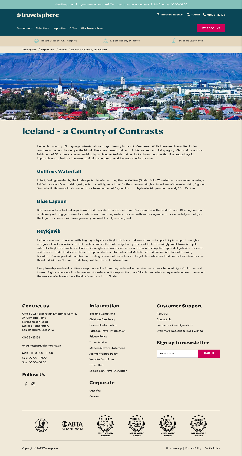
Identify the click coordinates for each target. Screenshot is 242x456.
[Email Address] (177, 354)
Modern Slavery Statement (107, 348)
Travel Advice (98, 342)
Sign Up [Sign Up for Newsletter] (209, 353)
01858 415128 (31, 337)
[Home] (38, 14)
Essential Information (103, 325)
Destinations (24, 28)
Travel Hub (96, 365)
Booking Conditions (102, 313)
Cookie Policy (212, 448)
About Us (163, 313)
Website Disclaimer (101, 359)
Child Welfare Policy (102, 319)
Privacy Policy (98, 336)
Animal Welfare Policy (103, 353)
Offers (73, 28)
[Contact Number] (214, 14)
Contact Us (164, 319)
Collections (42, 28)
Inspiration (59, 28)
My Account (211, 28)
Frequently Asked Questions (175, 325)
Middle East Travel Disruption (108, 371)
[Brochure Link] (170, 14)
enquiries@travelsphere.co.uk (41, 345)
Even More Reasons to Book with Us (180, 331)
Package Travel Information (107, 331)
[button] (193, 14)
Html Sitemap (174, 448)
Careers (94, 396)
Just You (95, 390)
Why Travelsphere (91, 28)
